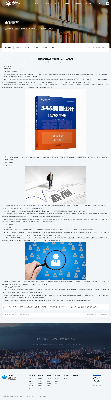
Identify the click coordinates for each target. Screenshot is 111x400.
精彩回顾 (27, 47)
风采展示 (78, 3)
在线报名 (66, 378)
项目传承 (49, 381)
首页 (36, 3)
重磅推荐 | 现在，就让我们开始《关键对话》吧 (18, 314)
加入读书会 (89, 3)
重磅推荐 (18, 47)
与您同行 (49, 385)
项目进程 (49, 383)
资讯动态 (57, 3)
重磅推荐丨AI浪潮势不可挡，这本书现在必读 (97, 314)
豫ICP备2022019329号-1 (31, 396)
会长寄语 (31, 381)
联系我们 (100, 3)
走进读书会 (46, 3)
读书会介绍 (32, 378)
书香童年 (68, 3)
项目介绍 (49, 378)
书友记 (52, 47)
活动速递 (44, 47)
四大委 (57, 378)
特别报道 (35, 47)
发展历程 (31, 388)
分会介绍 (31, 385)
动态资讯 (40, 375)
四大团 (57, 381)
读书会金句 (32, 383)
